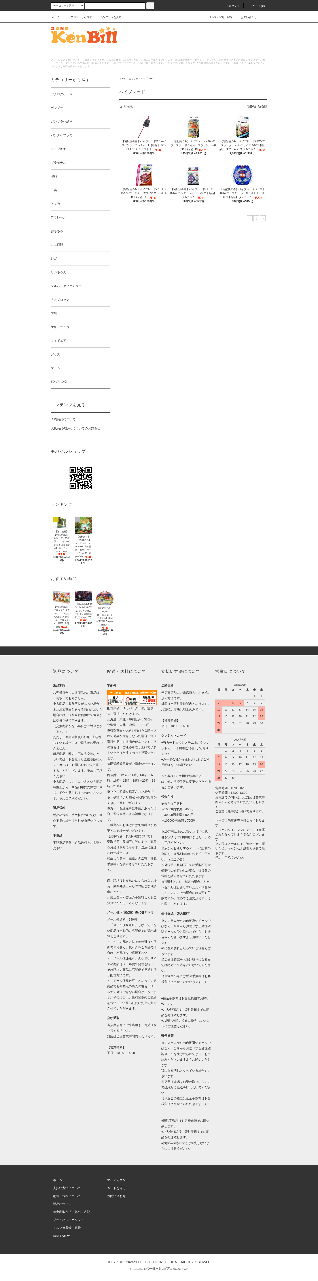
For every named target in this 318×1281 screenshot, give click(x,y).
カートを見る (116, 1188)
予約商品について (63, 419)
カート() (256, 6)
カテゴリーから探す (77, 17)
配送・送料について (67, 1196)
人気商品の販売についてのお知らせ (75, 428)
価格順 (251, 106)
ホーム (56, 17)
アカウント (230, 6)
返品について (62, 1204)
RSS (56, 1235)
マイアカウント (118, 1180)
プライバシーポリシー (68, 1220)
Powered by (159, 1269)
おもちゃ (133, 78)
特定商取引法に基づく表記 (71, 1212)
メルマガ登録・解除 (218, 17)
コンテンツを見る (108, 17)
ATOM (66, 1235)
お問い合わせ (246, 17)
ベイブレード (147, 78)
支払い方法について (67, 1188)
